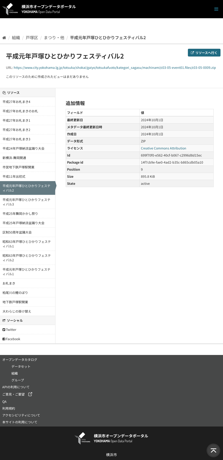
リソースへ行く (204, 52)
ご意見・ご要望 (13, 394)
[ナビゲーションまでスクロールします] (216, 9)
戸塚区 (32, 37)
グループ (17, 380)
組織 (16, 37)
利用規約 (8, 408)
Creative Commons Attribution (163, 148)
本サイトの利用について (19, 422)
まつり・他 (54, 37)
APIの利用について (16, 387)
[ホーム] (4, 37)
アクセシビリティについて (21, 415)
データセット (21, 366)
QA (4, 401)
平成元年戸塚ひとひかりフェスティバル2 (108, 37)
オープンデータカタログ (19, 359)
